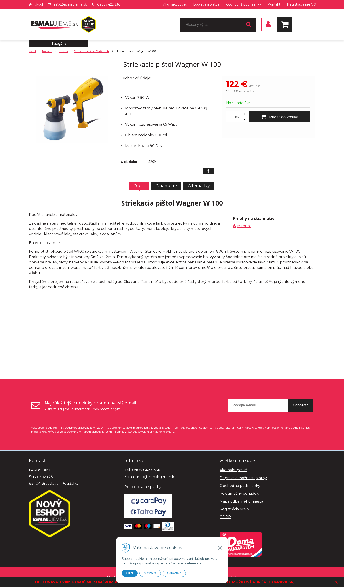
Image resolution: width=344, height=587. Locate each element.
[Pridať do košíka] (279, 116)
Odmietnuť (174, 573)
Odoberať (300, 405)
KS (237, 116)
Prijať (129, 573)
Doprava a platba (206, 4)
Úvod (39, 4)
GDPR (225, 517)
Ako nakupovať (175, 4)
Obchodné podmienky (243, 4)
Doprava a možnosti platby (243, 478)
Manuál (244, 226)
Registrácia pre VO (301, 4)
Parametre (166, 185)
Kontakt (274, 4)
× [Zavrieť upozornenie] (336, 582)
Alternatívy (199, 185)
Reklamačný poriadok (239, 493)
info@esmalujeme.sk (70, 4)
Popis (139, 185)
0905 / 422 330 (108, 4)
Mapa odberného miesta (241, 501)
